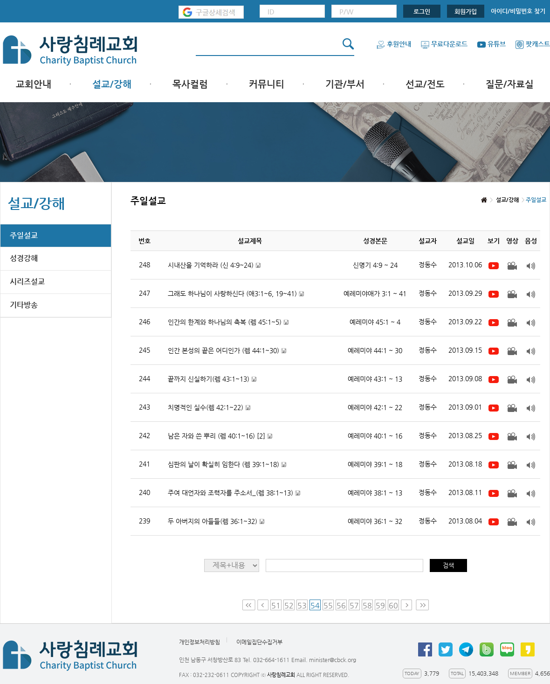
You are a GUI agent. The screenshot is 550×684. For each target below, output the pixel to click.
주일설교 (24, 235)
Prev (262, 605)
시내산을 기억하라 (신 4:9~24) (214, 265)
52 (289, 605)
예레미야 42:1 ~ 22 (375, 407)
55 (328, 605)
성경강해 (24, 258)
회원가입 (465, 11)
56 (341, 605)
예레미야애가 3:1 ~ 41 (375, 293)
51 (276, 605)
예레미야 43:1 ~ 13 (375, 379)
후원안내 (393, 44)
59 (380, 605)
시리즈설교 (27, 281)
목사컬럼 (190, 84)
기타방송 (24, 304)
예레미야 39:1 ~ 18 (375, 464)
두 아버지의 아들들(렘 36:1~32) (216, 521)
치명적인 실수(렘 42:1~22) (209, 408)
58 (367, 605)
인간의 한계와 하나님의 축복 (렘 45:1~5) (228, 322)
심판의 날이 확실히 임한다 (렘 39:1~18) (227, 464)
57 (354, 605)
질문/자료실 (510, 84)
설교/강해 (111, 84)
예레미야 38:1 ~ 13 (375, 492)
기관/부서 (344, 84)
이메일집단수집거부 (259, 642)
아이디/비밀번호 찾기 (518, 10)
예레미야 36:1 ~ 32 (375, 521)
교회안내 (33, 84)
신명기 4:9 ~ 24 (375, 265)
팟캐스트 (532, 44)
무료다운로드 (444, 44)
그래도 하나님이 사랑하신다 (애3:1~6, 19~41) (236, 294)
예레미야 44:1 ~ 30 (375, 350)
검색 (448, 565)
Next (407, 605)
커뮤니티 (266, 84)
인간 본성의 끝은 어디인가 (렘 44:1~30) (227, 351)
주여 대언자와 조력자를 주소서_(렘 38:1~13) (234, 493)
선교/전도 (425, 84)
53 (302, 605)
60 (393, 605)
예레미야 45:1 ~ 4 (375, 322)
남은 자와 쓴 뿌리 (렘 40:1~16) (220, 436)
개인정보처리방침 (199, 642)
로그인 (421, 11)
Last (422, 605)
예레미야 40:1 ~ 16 (375, 436)
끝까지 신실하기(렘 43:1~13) (212, 379)
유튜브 (491, 44)
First (248, 605)
